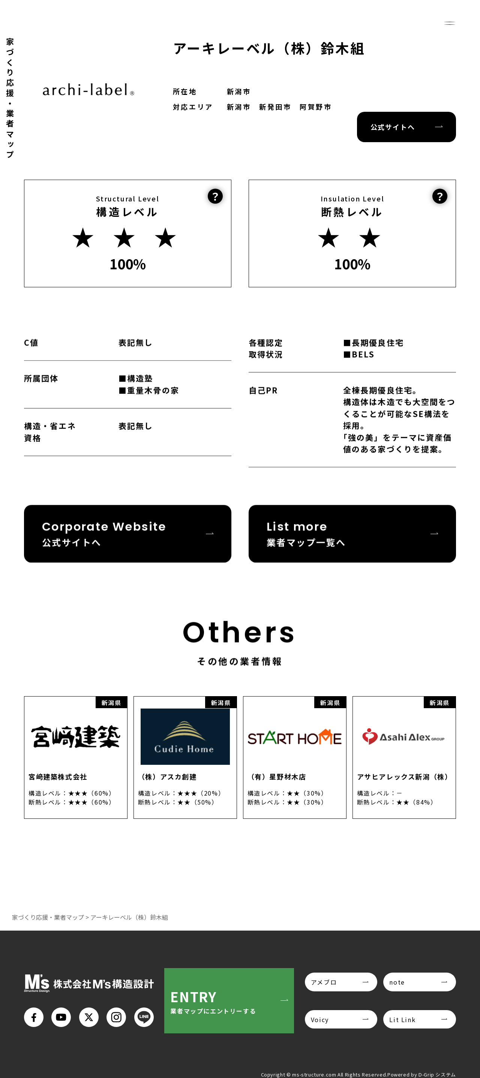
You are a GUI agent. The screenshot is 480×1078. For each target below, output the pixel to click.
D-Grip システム (437, 1074)
